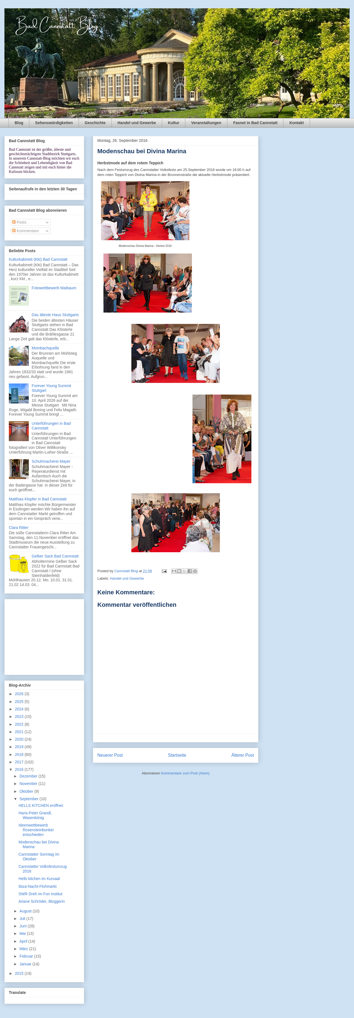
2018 (20, 754)
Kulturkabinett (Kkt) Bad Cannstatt (38, 259)
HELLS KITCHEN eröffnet (41, 805)
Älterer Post (242, 755)
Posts (19, 222)
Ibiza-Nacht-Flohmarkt (38, 886)
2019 (20, 747)
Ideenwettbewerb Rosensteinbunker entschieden (36, 830)
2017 (20, 762)
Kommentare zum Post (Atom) (185, 773)
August (25, 911)
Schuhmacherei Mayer (51, 461)
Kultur (173, 123)
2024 (20, 709)
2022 (20, 724)
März (24, 949)
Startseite (177, 755)
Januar (25, 964)
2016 (20, 769)
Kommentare (25, 231)
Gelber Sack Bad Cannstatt (55, 556)
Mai (23, 933)
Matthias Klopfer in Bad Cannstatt (38, 499)
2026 (20, 694)
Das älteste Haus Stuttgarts (55, 315)
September (29, 799)
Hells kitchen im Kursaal (39, 878)
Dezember (28, 776)
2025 (20, 701)
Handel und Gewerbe (137, 123)
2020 (20, 739)
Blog (19, 123)
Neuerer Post (110, 755)
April (23, 941)
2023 (20, 716)
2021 (20, 732)
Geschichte (95, 123)
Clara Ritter (18, 527)
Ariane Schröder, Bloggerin (42, 901)
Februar (26, 956)
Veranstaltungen (206, 123)
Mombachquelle (45, 348)
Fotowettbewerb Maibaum (54, 288)
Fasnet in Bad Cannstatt (255, 123)
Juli (22, 918)
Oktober (26, 791)
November (28, 783)
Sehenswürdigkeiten (54, 123)
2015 (20, 973)
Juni (23, 926)
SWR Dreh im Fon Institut (41, 894)
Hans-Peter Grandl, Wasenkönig (35, 815)
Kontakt (296, 123)
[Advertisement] (44, 636)
